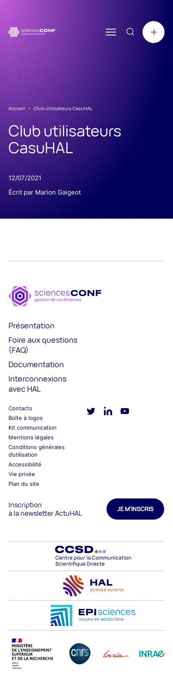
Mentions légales (31, 437)
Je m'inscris (135, 509)
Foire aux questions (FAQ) (42, 345)
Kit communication (32, 427)
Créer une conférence (154, 32)
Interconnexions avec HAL (37, 384)
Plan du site (23, 483)
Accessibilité (24, 464)
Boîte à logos (25, 417)
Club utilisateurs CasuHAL (63, 108)
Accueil (16, 108)
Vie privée (21, 474)
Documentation (36, 364)
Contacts (20, 408)
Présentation (31, 325)
